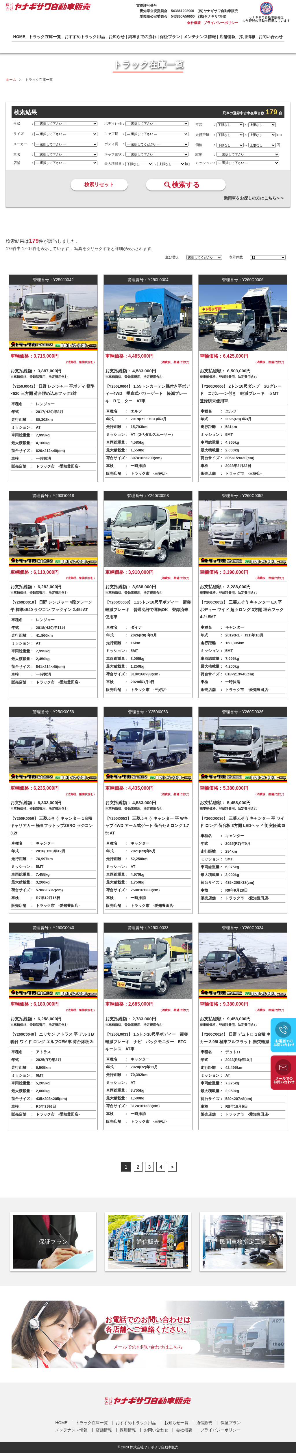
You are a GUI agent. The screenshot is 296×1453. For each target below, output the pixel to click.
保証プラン (170, 37)
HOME (19, 37)
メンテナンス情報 (200, 37)
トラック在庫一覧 (45, 37)
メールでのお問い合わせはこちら (148, 1346)
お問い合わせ (270, 37)
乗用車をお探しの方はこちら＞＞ (254, 198)
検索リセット (99, 184)
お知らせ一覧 (176, 1423)
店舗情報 (227, 37)
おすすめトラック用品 (84, 37)
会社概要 (194, 23)
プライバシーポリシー (221, 23)
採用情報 (247, 37)
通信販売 (204, 1423)
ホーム (11, 80)
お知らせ (116, 37)
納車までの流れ (142, 37)
